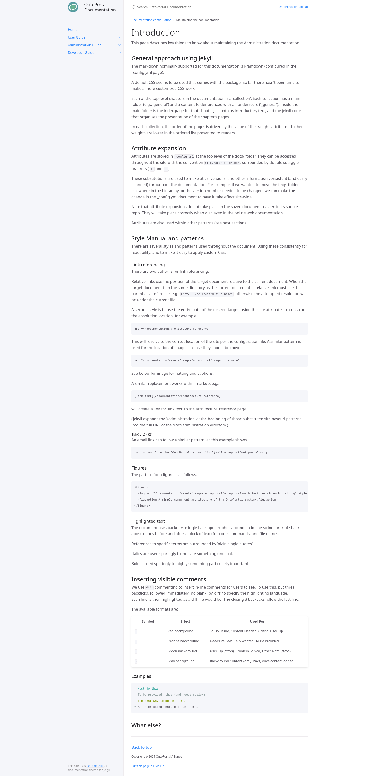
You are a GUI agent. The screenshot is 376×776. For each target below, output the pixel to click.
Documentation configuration (151, 20)
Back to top (141, 747)
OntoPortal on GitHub (293, 7)
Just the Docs (95, 766)
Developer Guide (81, 52)
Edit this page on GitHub (147, 766)
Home (72, 29)
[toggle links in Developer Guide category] (119, 53)
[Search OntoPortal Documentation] (188, 7)
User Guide (76, 37)
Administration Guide (84, 45)
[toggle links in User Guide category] (119, 37)
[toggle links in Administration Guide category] (119, 45)
